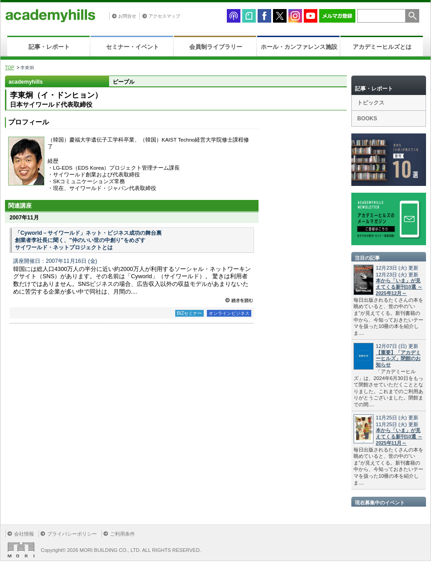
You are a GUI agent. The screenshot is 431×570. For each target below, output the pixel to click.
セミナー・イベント (132, 46)
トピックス (370, 103)
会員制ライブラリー (215, 46)
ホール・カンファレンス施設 (299, 46)
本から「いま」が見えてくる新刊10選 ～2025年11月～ (399, 437)
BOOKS (367, 118)
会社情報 (24, 534)
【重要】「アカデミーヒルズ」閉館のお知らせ (398, 359)
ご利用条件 (122, 534)
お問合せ (127, 16)
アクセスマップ (164, 16)
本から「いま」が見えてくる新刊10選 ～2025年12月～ (399, 287)
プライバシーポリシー (72, 534)
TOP (9, 67)
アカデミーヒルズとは (382, 46)
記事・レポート (49, 46)
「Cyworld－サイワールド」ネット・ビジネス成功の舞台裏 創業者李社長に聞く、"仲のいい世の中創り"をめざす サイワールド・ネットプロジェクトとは (88, 240)
